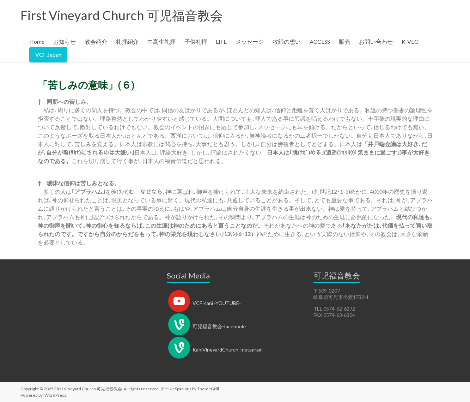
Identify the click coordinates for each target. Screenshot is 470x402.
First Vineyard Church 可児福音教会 (121, 15)
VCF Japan (48, 54)
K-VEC (410, 41)
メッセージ (250, 41)
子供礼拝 (195, 41)
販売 (344, 41)
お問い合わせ (376, 41)
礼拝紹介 (127, 41)
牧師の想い (287, 41)
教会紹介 (96, 41)
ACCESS (320, 41)
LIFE (221, 41)
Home (36, 41)
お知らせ (64, 41)
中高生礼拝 (161, 41)
